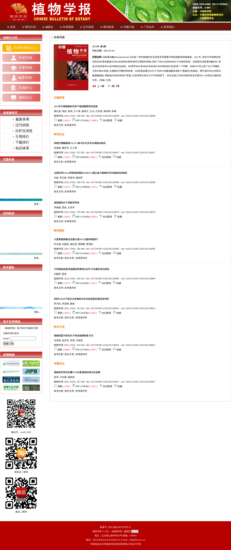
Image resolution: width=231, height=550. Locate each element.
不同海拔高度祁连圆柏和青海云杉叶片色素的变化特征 (81, 269)
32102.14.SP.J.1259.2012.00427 (140, 381)
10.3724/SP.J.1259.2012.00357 (104, 152)
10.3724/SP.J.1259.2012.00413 (104, 308)
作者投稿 (21, 58)
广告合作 (147, 27)
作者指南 (67, 27)
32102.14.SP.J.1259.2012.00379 (140, 212)
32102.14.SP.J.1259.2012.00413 (140, 308)
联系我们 (168, 27)
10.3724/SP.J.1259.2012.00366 (104, 182)
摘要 (60, 120)
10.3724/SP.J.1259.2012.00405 (104, 278)
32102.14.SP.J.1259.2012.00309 (140, 115)
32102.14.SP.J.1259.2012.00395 (140, 248)
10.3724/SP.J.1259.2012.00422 (104, 345)
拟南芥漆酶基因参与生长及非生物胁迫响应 (80, 143)
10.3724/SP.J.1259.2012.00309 (104, 115)
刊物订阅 (127, 27)
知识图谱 (107, 120)
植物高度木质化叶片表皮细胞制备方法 (73, 335)
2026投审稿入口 (21, 48)
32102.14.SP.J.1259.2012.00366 (140, 182)
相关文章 (58, 125)
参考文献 (58, 258)
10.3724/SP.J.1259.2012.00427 (104, 381)
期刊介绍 (29, 27)
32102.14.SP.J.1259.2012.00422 (140, 345)
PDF (77, 120)
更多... (37, 204)
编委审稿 (21, 78)
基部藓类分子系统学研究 (66, 202)
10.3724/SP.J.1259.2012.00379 (104, 212)
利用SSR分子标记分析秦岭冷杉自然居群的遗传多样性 (81, 299)
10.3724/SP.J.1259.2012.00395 (104, 248)
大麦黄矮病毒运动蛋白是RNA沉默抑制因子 (76, 239)
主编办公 (21, 88)
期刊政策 (107, 27)
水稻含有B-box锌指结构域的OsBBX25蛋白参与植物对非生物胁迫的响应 (90, 173)
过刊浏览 (87, 27)
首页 (11, 27)
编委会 (47, 27)
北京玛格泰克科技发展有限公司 (115, 544)
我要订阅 (8, 343)
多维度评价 (70, 125)
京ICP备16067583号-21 (119, 527)
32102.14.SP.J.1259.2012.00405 (140, 278)
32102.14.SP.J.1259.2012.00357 (140, 152)
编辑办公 (21, 98)
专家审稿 (21, 68)
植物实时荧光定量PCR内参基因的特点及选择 (77, 372)
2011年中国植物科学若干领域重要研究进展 (76, 106)
